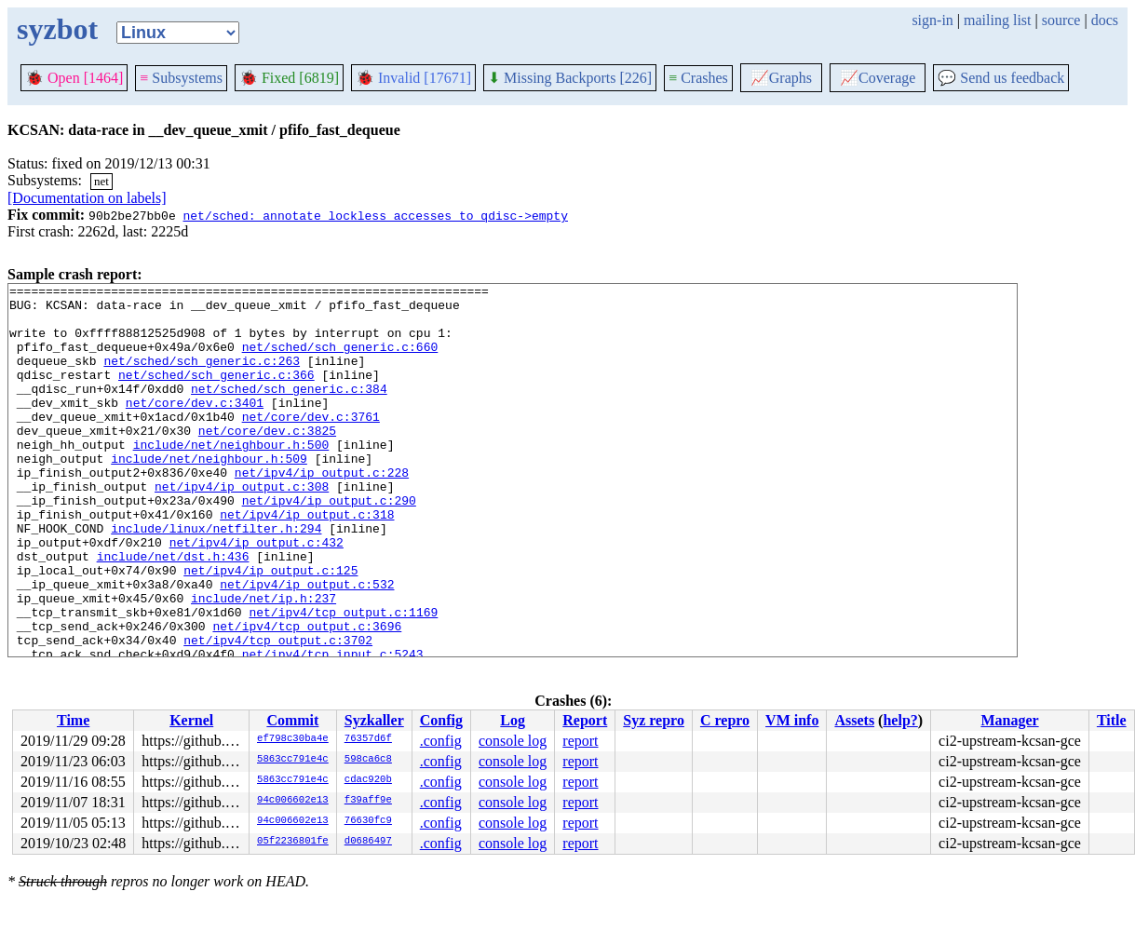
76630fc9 (368, 821)
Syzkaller (374, 720)
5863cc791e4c (293, 759)
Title (1112, 720)
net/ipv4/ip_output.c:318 (307, 561)
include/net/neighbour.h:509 (209, 494)
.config (441, 741)
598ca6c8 (368, 759)
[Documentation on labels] (87, 198)
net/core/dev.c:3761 (311, 444)
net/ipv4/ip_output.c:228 (322, 511)
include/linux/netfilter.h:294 (216, 578)
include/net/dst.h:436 (173, 611)
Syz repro (653, 720)
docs (1104, 20)
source (1061, 20)
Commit (292, 720)
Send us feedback (1001, 78)
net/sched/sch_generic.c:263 (201, 377)
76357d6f (368, 739)
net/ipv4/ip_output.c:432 (256, 595)
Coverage (877, 78)
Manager (1009, 720)
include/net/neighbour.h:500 (231, 477)
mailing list (997, 20)
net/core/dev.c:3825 (267, 460)
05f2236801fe (293, 841)
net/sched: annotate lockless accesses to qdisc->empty (374, 215)
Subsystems (181, 78)
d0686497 (368, 841)
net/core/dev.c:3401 (194, 427)
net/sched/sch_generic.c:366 (216, 393)
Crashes (698, 78)
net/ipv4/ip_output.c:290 (329, 544)
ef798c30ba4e (293, 739)
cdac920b (368, 780)
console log (513, 741)
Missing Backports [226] (570, 78)
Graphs (781, 78)
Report (584, 720)
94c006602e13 (293, 800)
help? (900, 720)
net (101, 181)
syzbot (57, 29)
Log (512, 720)
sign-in (932, 20)
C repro (725, 720)
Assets (854, 720)
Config (441, 720)
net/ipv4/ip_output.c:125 (270, 628)
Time (73, 720)
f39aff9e (368, 800)
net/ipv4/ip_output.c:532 (307, 645)
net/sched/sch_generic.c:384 (289, 410)
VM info (791, 720)
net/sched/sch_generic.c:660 (340, 360)
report (580, 741)
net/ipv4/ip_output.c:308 (242, 528)
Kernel (191, 720)
